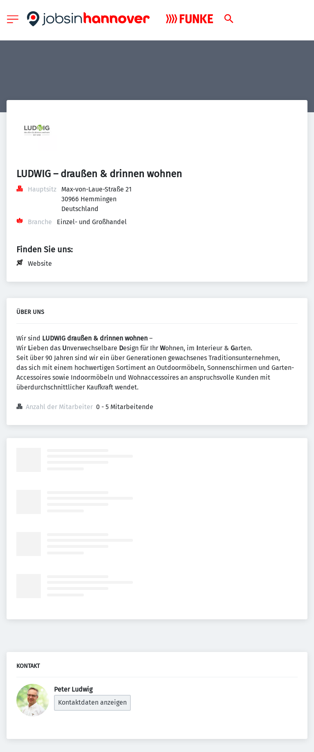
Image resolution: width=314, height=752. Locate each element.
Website (40, 263)
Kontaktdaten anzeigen (92, 702)
